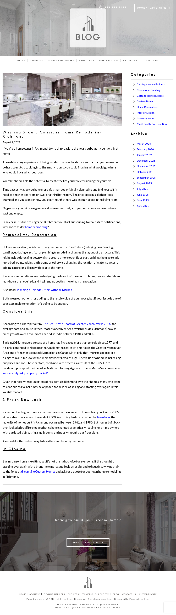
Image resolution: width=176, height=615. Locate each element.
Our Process (108, 60)
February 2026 (145, 149)
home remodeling (36, 227)
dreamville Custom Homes (38, 471)
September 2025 (146, 177)
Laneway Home (145, 118)
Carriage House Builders (151, 84)
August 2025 (144, 183)
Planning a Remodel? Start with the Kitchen (44, 290)
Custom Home (145, 101)
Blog (116, 594)
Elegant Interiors (61, 60)
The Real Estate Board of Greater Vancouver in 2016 (77, 324)
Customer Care (148, 594)
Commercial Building (148, 90)
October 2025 (145, 171)
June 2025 (143, 194)
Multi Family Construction (152, 124)
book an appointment (88, 542)
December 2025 (146, 160)
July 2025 (142, 188)
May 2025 (143, 200)
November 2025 (146, 166)
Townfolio (103, 417)
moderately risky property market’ (25, 373)
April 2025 (143, 205)
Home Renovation (147, 107)
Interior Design (146, 112)
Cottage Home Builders (150, 95)
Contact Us (150, 60)
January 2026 (144, 154)
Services (85, 60)
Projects (130, 60)
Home (21, 60)
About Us (36, 60)
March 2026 (144, 143)
